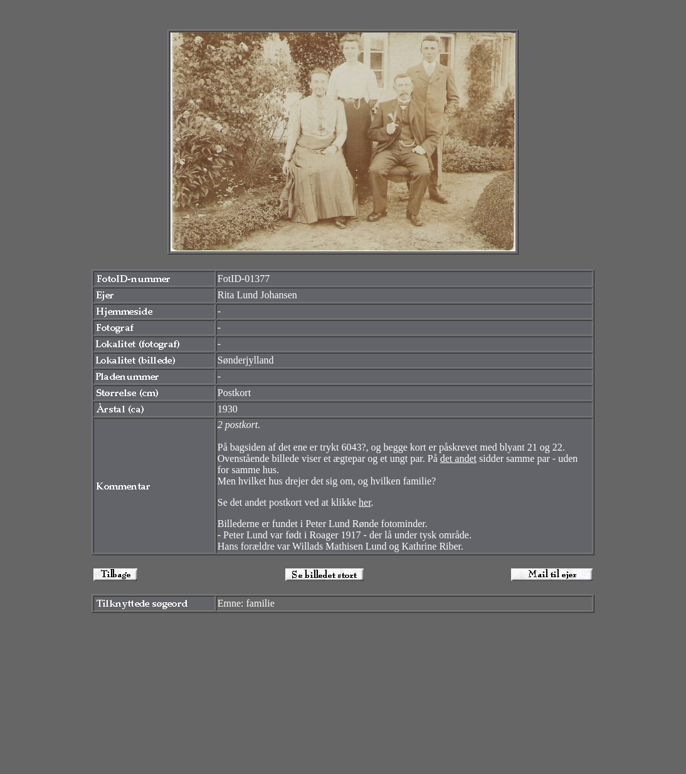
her (365, 502)
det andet (458, 458)
